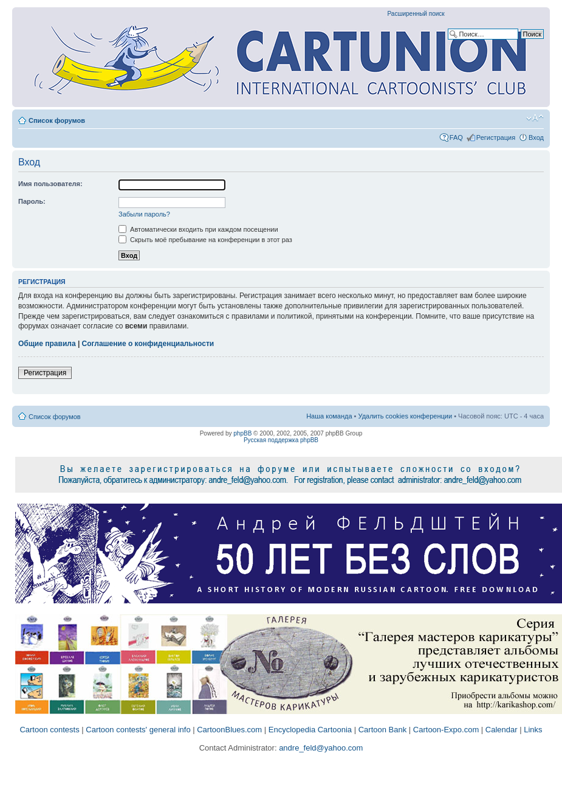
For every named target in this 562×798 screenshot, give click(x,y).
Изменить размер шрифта (535, 118)
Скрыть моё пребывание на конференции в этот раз (205, 239)
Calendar (501, 729)
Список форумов (57, 120)
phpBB (242, 433)
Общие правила (47, 343)
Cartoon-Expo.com (446, 729)
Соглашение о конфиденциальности (148, 343)
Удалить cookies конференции (405, 416)
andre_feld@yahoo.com (320, 747)
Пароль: (32, 201)
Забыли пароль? (144, 214)
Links (533, 729)
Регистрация (495, 137)
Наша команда (329, 416)
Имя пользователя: (50, 183)
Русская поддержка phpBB (281, 440)
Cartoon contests (49, 729)
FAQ (456, 137)
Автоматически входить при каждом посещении (198, 229)
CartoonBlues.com (229, 729)
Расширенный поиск (416, 13)
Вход (536, 137)
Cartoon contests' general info (138, 729)
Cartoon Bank (382, 729)
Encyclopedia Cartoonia (310, 729)
